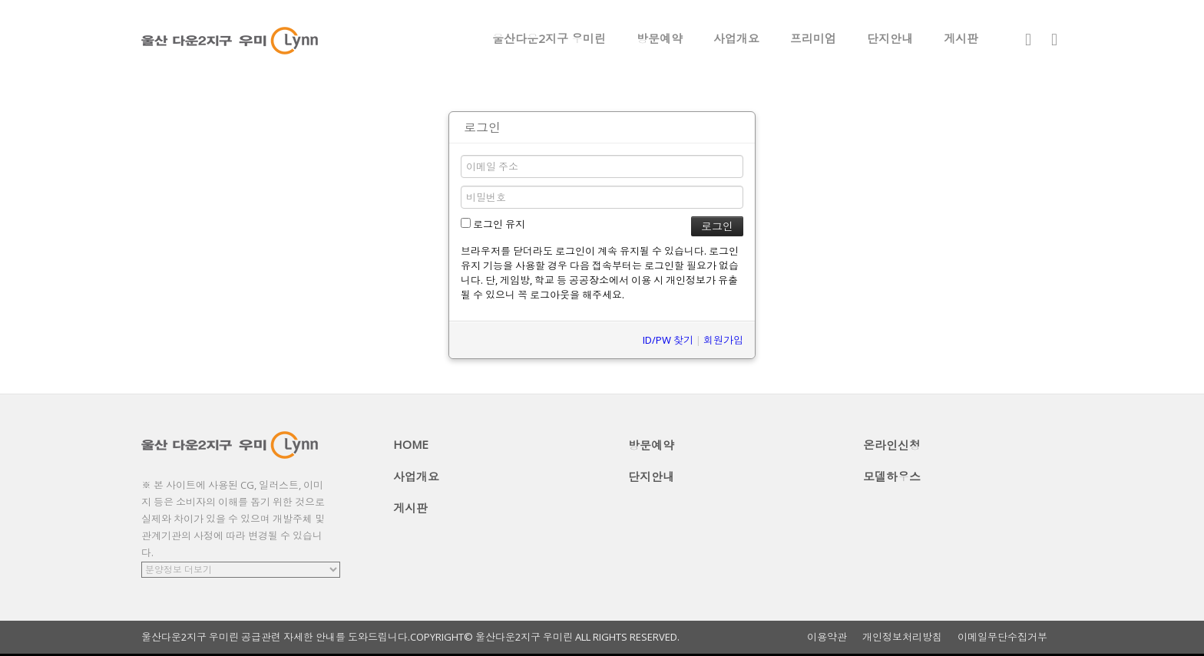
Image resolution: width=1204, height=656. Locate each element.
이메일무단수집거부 (1002, 637)
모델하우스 (892, 476)
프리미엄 (813, 38)
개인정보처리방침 (902, 637)
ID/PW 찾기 (668, 340)
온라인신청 (892, 445)
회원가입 (723, 340)
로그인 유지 (493, 224)
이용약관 (827, 637)
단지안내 (890, 38)
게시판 (961, 38)
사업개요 (736, 38)
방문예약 (660, 38)
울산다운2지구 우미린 (549, 38)
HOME (410, 444)
